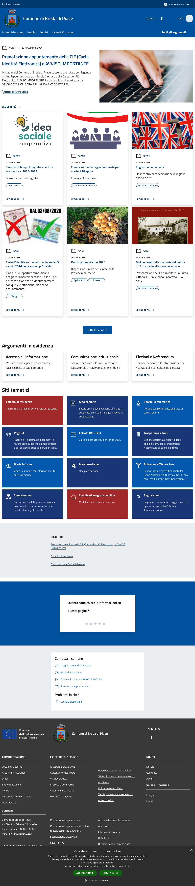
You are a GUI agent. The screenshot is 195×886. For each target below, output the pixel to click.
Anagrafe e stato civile (62, 767)
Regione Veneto (11, 4)
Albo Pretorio (105, 826)
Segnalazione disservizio (63, 837)
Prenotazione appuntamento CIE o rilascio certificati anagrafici (69, 828)
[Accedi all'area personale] (176, 4)
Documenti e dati (11, 802)
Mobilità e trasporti (61, 796)
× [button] (191, 850)
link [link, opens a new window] (129, 866)
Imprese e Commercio (62, 784)
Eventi (150, 801)
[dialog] (97, 866)
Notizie (13, 156)
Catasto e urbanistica (62, 790)
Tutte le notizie (97, 330)
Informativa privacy (109, 832)
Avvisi (11, 47)
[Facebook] (159, 18)
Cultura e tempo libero (62, 773)
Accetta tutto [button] (84, 873)
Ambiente (103, 782)
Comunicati (152, 773)
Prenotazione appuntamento (66, 820)
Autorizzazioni (106, 800)
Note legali (104, 838)
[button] (97, 880)
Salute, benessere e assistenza (115, 794)
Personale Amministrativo (16, 796)
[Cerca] (189, 18)
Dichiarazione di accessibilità (114, 844)
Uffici (5, 779)
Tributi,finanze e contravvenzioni (116, 776)
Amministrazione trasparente (114, 820)
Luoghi (150, 795)
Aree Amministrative (13, 773)
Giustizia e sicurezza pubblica (114, 770)
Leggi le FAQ (57, 843)
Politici (6, 790)
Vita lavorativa (58, 779)
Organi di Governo (12, 767)
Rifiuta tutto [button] (111, 872)
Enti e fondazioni (11, 784)
